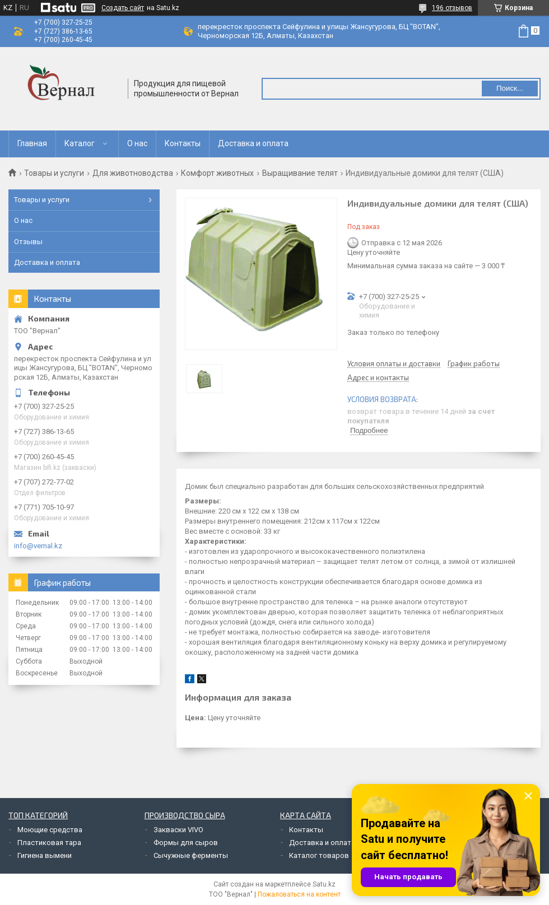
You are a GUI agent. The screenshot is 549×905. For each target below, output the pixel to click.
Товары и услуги (54, 173)
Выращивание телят (300, 173)
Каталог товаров (319, 855)
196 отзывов (452, 8)
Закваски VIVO (178, 829)
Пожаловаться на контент (299, 894)
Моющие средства (49, 829)
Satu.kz (324, 884)
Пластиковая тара (49, 842)
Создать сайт (122, 8)
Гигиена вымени (44, 855)
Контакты (183, 143)
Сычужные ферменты (190, 855)
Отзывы (28, 241)
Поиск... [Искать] (509, 88)
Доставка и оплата (253, 143)
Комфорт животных (217, 173)
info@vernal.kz (38, 546)
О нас (137, 143)
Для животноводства (132, 173)
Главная (32, 143)
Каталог (79, 143)
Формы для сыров (185, 842)
